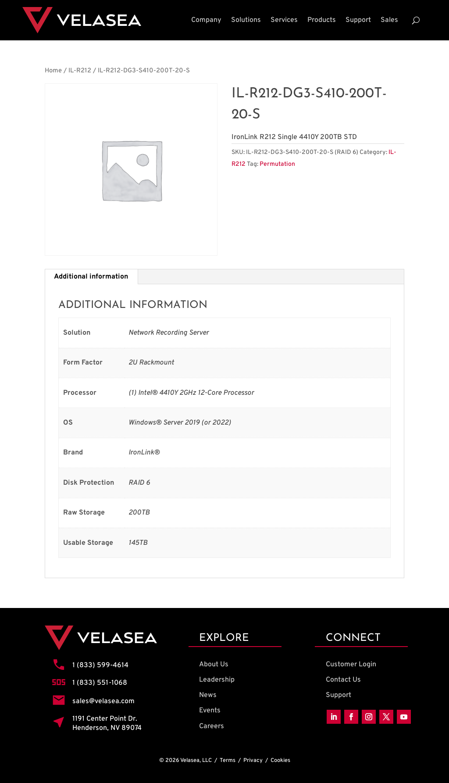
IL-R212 (79, 71)
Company (206, 20)
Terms (227, 760)
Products (321, 20)
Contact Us (343, 680)
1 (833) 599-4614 (100, 665)
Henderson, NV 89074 (107, 728)
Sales (389, 20)
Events (210, 710)
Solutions (246, 20)
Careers (211, 726)
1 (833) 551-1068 (99, 683)
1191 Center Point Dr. (104, 719)
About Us (213, 664)
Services (284, 20)
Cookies (280, 760)
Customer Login (351, 664)
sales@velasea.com (103, 701)
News (208, 695)
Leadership (217, 680)
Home (53, 71)
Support (358, 20)
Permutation (277, 164)
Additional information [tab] (91, 276)
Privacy (253, 760)
